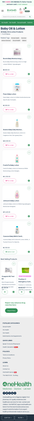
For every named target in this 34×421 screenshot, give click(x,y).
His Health (4, 22)
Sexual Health (21, 22)
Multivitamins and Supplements (12, 336)
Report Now (11, 311)
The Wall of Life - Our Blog (10, 375)
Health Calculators (10, 347)
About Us (5, 366)
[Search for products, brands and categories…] (14, 16)
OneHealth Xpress (10, 372)
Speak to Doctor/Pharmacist (11, 344)
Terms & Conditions (9, 355)
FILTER (20, 418)
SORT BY (7, 418)
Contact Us (6, 369)
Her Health (12, 22)
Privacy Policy (7, 358)
